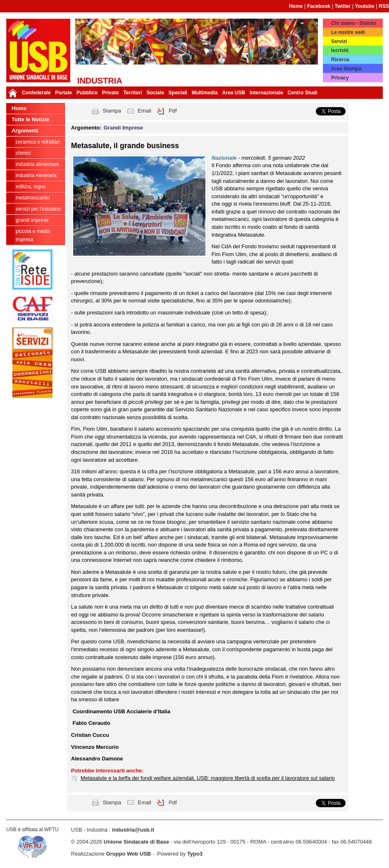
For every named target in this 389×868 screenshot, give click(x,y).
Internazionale (266, 93)
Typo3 (195, 854)
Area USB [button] (233, 93)
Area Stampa (346, 69)
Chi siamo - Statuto (353, 23)
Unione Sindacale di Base (136, 842)
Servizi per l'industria (38, 209)
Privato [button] (110, 93)
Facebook (318, 6)
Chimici (23, 153)
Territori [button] (132, 93)
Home (296, 6)
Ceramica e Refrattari (38, 142)
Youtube (365, 6)
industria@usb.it (133, 830)
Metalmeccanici (33, 198)
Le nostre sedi (348, 32)
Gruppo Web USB (128, 854)
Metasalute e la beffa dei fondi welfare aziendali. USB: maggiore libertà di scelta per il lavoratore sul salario (208, 778)
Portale (63, 93)
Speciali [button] (178, 93)
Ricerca (340, 59)
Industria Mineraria (36, 175)
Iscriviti (339, 50)
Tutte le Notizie (30, 119)
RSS (384, 6)
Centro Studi (302, 93)
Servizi (339, 41)
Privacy (340, 78)
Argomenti (25, 130)
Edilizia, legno (31, 186)
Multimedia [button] (205, 93)
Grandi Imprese (32, 220)
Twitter (343, 6)
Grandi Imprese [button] (123, 128)
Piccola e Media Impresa (33, 235)
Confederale (36, 93)
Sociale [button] (155, 93)
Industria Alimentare (37, 164)
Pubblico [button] (87, 93)
